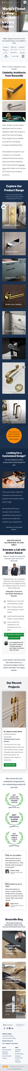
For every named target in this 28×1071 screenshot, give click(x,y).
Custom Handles (6, 1056)
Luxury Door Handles (8, 1036)
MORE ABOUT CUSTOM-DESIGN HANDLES (14, 528)
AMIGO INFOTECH (17, 1069)
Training (4, 1058)
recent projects (7, 1041)
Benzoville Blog (19, 1053)
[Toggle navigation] (25, 2)
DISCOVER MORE (10, 765)
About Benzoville (6, 1049)
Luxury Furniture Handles (9, 1038)
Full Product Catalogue (10, 1043)
